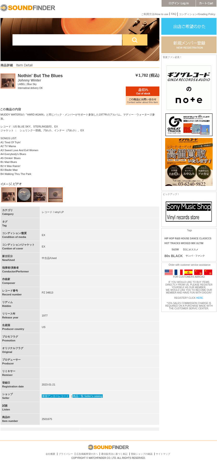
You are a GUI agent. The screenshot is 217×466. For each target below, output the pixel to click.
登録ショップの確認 (141, 454)
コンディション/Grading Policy (197, 14)
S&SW (175, 249)
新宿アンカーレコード (55, 396)
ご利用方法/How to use (154, 14)
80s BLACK (173, 256)
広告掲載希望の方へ (87, 454)
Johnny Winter (29, 80)
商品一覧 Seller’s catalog (87, 396)
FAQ (173, 13)
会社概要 (50, 454)
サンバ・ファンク (195, 255)
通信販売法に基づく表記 (114, 454)
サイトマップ (163, 454)
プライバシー (66, 454)
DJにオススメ (190, 249)
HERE (199, 298)
